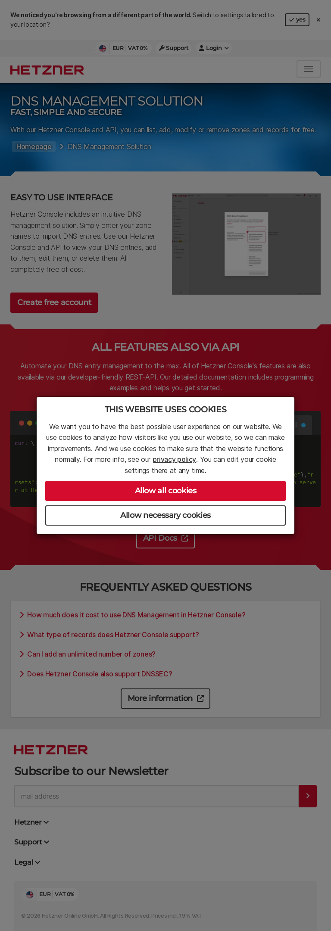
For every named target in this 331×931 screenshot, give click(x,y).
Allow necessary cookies (165, 515)
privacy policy (175, 459)
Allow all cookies (166, 490)
